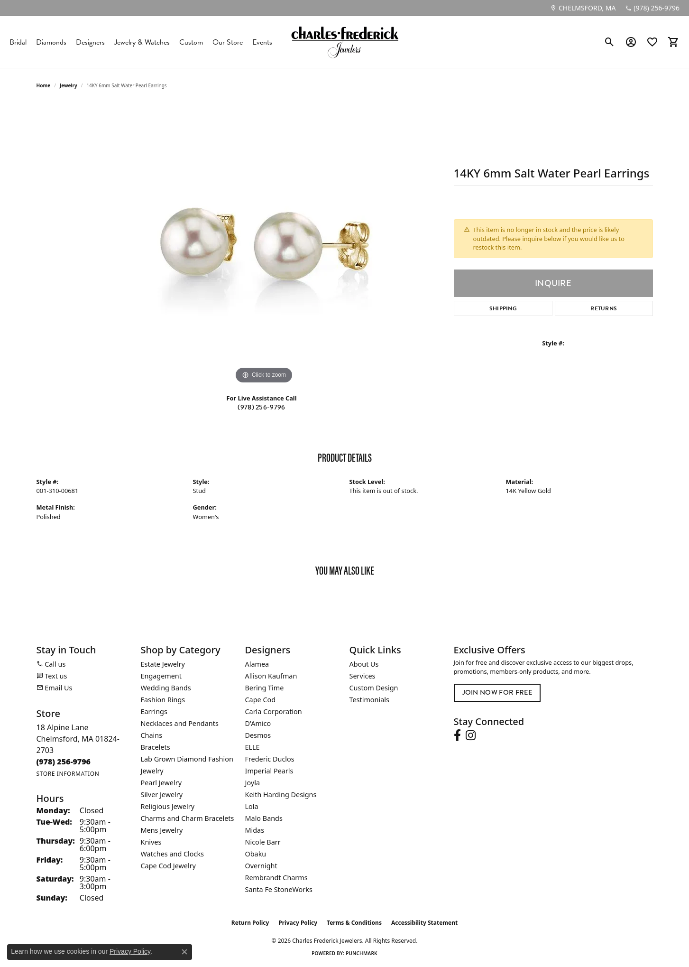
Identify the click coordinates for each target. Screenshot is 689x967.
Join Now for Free (497, 692)
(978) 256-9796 (261, 407)
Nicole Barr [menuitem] (263, 841)
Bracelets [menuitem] (155, 747)
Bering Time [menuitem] (264, 687)
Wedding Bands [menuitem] (166, 687)
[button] (610, 42)
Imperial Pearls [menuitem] (269, 770)
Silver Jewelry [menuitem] (162, 794)
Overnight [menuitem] (261, 865)
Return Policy (250, 923)
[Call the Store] (64, 761)
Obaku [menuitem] (255, 853)
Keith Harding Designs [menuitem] (281, 794)
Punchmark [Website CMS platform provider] (361, 953)
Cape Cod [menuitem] (260, 699)
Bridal (18, 42)
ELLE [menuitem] (252, 747)
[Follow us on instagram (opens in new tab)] (471, 735)
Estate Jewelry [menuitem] (163, 664)
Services (362, 675)
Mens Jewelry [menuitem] (162, 830)
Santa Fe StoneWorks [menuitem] (278, 889)
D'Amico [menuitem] (258, 723)
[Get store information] (68, 774)
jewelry (68, 85)
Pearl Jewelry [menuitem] (161, 782)
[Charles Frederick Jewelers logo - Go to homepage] (344, 42)
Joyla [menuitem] (252, 782)
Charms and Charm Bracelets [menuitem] (187, 818)
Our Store (227, 42)
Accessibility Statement (424, 923)
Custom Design (373, 687)
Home (44, 85)
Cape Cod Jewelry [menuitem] (168, 865)
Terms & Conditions (354, 923)
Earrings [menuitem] (154, 711)
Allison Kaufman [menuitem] (271, 675)
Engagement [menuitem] (161, 675)
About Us (364, 664)
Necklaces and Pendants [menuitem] (180, 723)
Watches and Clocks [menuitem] (172, 853)
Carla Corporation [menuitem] (273, 711)
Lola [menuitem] (251, 806)
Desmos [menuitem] (258, 735)
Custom (191, 42)
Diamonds (51, 42)
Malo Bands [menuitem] (264, 818)
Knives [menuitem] (151, 841)
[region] (264, 244)
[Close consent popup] (184, 952)
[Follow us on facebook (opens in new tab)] (457, 735)
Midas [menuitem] (255, 830)
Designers (90, 42)
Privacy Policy (297, 923)
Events (262, 42)
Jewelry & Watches (142, 42)
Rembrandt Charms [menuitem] (276, 877)
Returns (603, 308)
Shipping (503, 308)
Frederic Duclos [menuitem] (269, 758)
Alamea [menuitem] (257, 664)
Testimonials (369, 699)
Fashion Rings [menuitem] (163, 699)
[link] (583, 8)
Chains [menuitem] (152, 735)
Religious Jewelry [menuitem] (167, 806)
